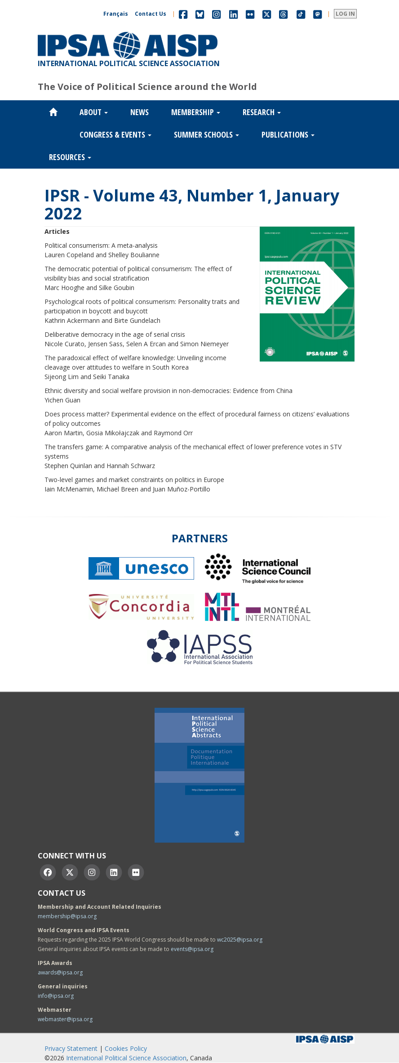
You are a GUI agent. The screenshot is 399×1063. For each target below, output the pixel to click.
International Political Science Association (126, 1058)
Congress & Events (115, 134)
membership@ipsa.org (67, 916)
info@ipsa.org (56, 996)
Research (262, 112)
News (139, 112)
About (94, 112)
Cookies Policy (126, 1048)
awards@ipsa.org (60, 972)
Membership (195, 112)
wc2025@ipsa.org (239, 939)
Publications (288, 134)
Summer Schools (206, 134)
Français (115, 14)
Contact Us (150, 14)
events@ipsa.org (192, 949)
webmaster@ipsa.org (65, 1019)
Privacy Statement (71, 1048)
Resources (70, 157)
